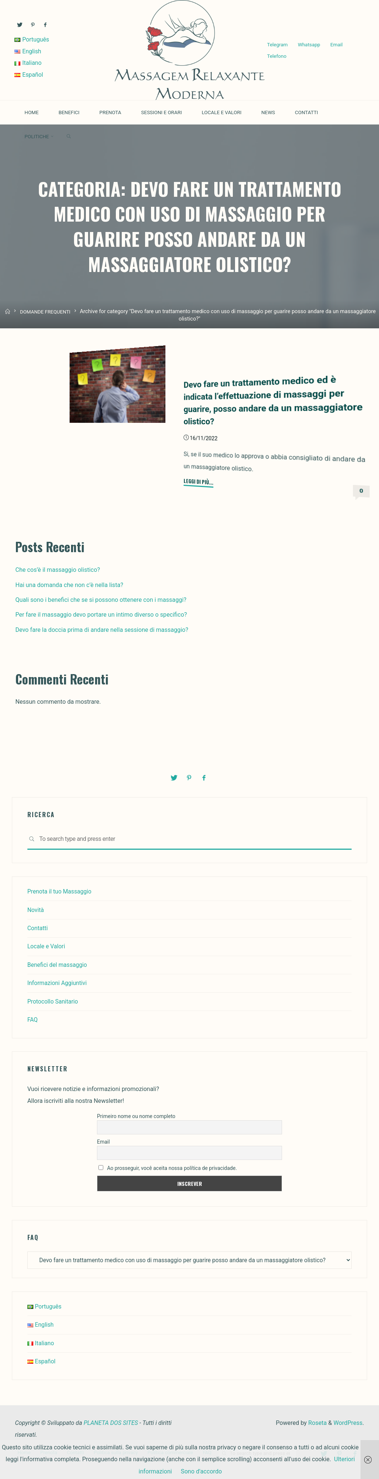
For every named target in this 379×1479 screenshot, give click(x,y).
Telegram (277, 44)
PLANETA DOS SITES (111, 1422)
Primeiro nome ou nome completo (136, 1115)
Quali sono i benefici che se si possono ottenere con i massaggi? (100, 599)
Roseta (317, 1422)
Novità (35, 908)
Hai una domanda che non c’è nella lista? (69, 584)
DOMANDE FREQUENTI (45, 317)
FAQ (32, 1018)
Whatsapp (309, 44)
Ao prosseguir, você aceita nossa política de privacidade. (167, 1167)
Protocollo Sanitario (53, 1000)
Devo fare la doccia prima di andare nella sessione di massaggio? (101, 629)
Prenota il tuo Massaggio (60, 890)
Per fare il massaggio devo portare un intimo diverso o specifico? (101, 614)
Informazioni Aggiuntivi (58, 982)
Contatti (37, 927)
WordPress (347, 1422)
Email (336, 44)
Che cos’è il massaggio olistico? (57, 569)
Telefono (276, 56)
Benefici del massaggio (58, 964)
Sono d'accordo (201, 1471)
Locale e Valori (46, 945)
